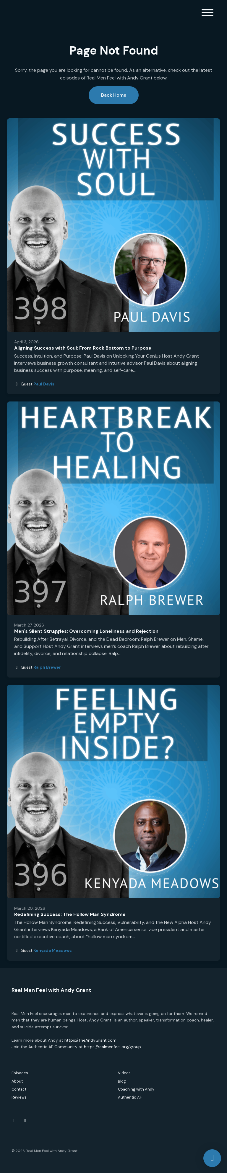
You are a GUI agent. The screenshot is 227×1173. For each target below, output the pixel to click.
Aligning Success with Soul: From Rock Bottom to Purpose (82, 348)
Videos (124, 1072)
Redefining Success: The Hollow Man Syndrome (70, 914)
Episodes (20, 1072)
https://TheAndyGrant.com (90, 1040)
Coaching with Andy (136, 1089)
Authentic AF (130, 1097)
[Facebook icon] (14, 1120)
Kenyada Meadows (52, 950)
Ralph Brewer (47, 667)
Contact (19, 1089)
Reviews (19, 1097)
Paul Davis (43, 384)
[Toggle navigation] (207, 14)
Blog (122, 1081)
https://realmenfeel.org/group (112, 1046)
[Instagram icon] (25, 1120)
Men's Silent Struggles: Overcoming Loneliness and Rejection (86, 631)
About (17, 1081)
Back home (113, 95)
